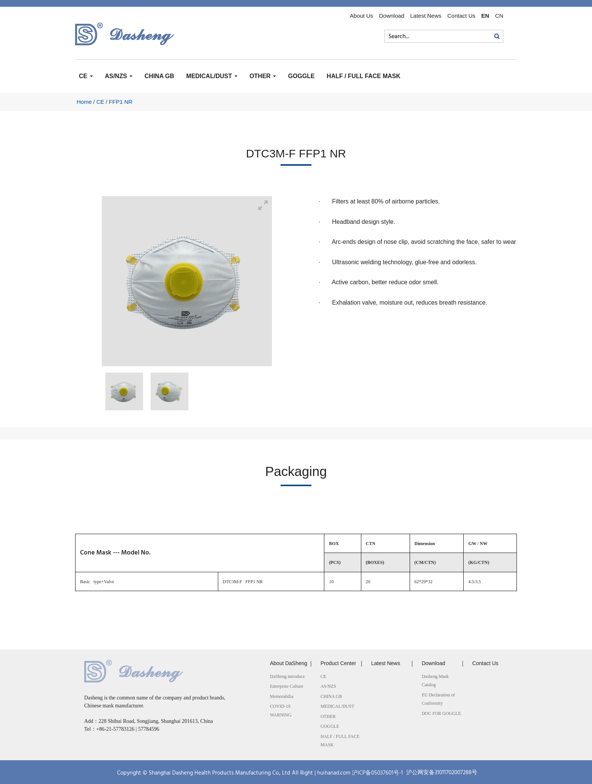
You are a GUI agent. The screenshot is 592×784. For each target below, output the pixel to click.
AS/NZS (119, 76)
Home (84, 102)
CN (499, 16)
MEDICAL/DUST (211, 76)
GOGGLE (301, 76)
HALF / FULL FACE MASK (363, 76)
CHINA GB (159, 76)
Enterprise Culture (286, 686)
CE (86, 76)
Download (391, 16)
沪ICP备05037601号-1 (377, 772)
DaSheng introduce (287, 676)
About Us (361, 16)
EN (485, 16)
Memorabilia (281, 696)
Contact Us (461, 16)
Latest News (425, 16)
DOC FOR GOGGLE (441, 713)
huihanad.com (333, 772)
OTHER (263, 76)
